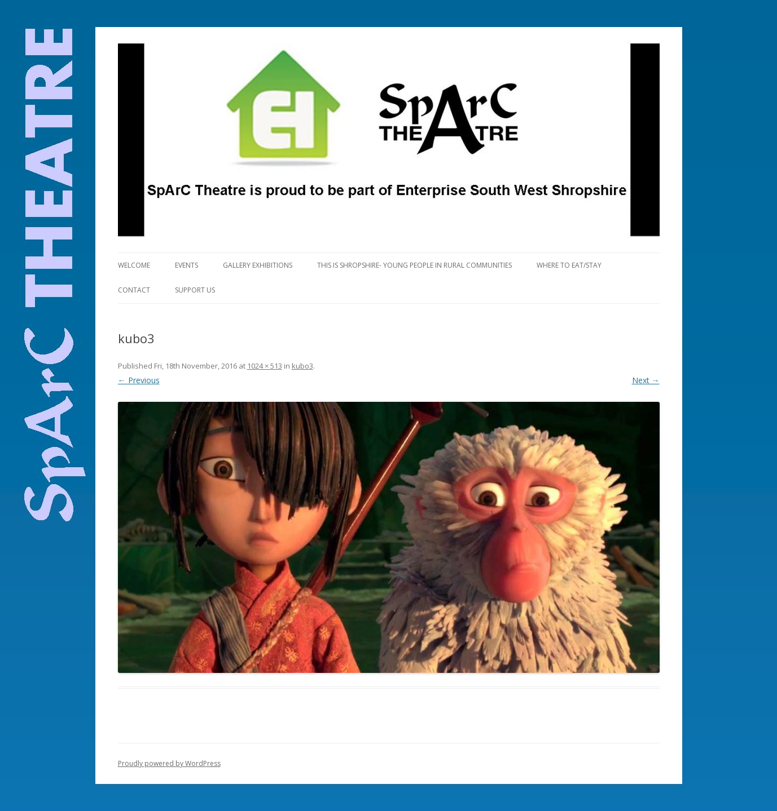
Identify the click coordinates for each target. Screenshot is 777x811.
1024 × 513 (264, 366)
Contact (134, 290)
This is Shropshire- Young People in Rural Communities (414, 265)
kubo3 (302, 366)
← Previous (139, 380)
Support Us (195, 290)
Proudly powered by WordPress (169, 763)
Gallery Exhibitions (257, 265)
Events (186, 265)
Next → (646, 380)
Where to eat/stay (569, 265)
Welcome (134, 265)
